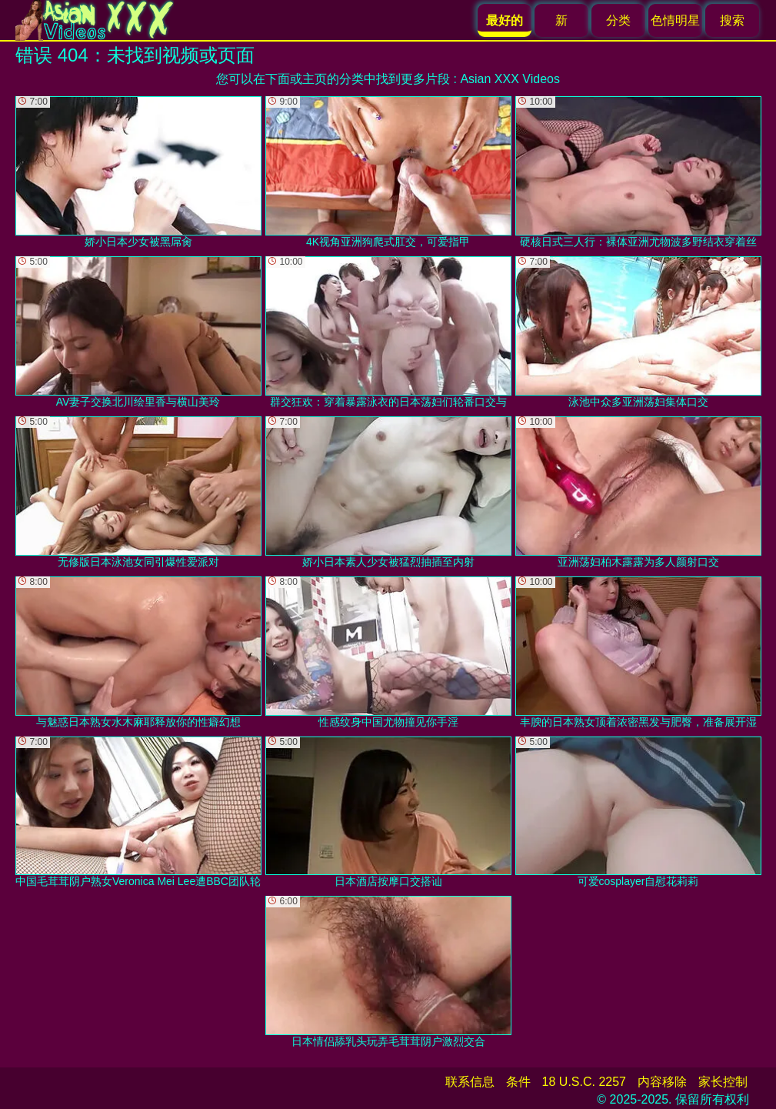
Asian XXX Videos (510, 78)
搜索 (732, 20)
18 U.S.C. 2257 (584, 1081)
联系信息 (470, 1081)
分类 (618, 20)
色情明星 (675, 20)
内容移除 (662, 1081)
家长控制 (723, 1081)
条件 (518, 1081)
